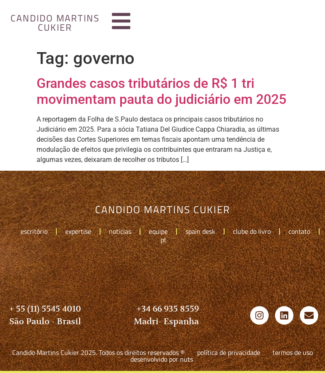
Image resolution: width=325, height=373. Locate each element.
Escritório (34, 231)
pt (166, 239)
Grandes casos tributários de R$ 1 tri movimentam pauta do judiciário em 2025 (161, 91)
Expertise (78, 231)
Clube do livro (252, 231)
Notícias (120, 231)
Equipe (158, 231)
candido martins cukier (55, 22)
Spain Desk (200, 231)
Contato (299, 231)
